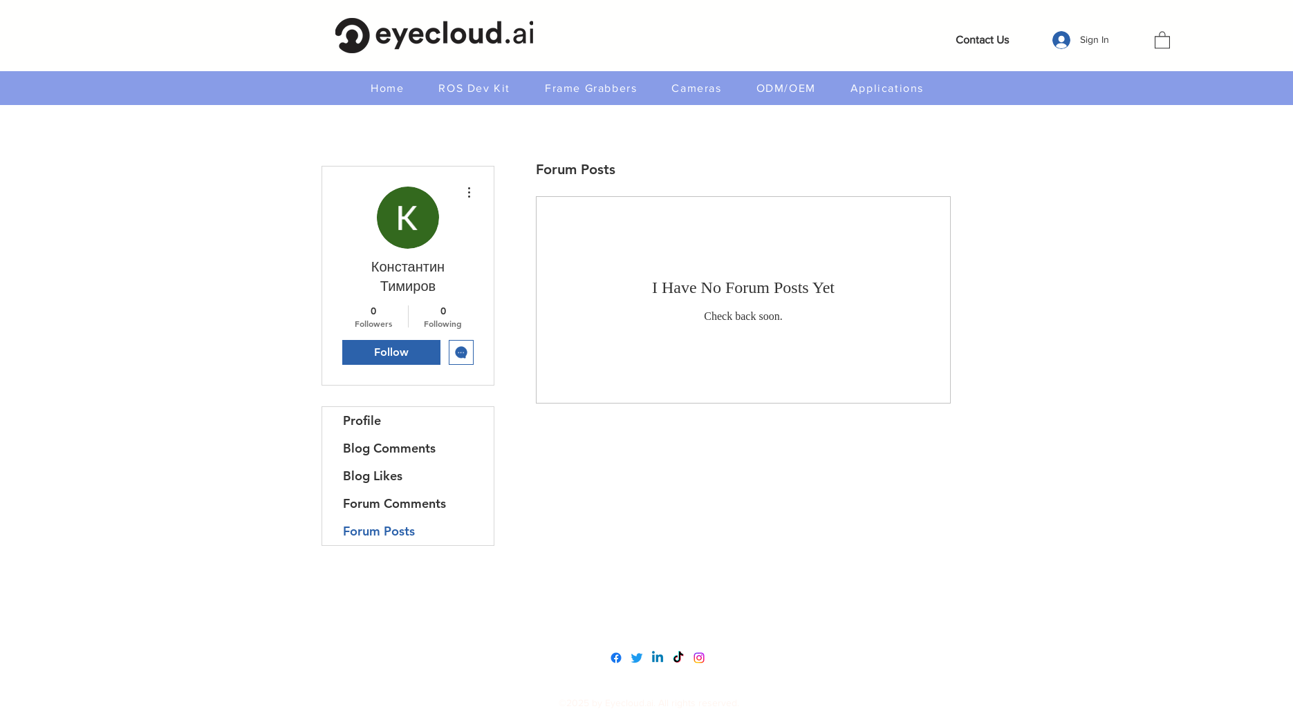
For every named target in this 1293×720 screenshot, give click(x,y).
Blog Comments (389, 448)
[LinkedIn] (657, 658)
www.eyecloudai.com (646, 596)
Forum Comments (394, 503)
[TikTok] (678, 658)
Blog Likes (372, 476)
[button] (1162, 39)
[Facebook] (616, 658)
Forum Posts (379, 531)
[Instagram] (699, 658)
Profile (362, 420)
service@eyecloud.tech (650, 625)
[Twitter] (637, 658)
